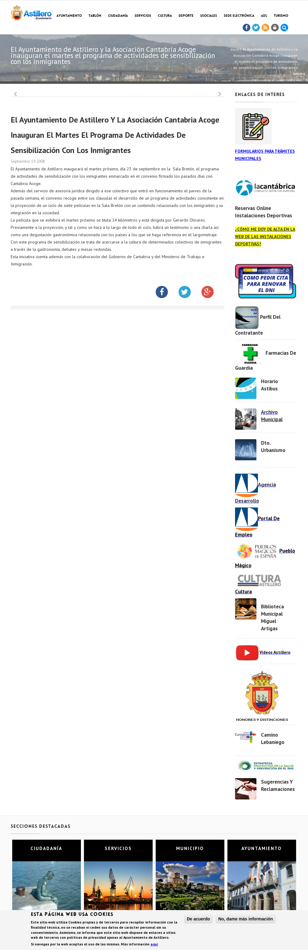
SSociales (208, 16)
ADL (264, 16)
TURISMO (281, 16)
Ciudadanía (118, 16)
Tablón (95, 16)
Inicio (234, 49)
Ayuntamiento (69, 16)
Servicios (143, 16)
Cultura (165, 16)
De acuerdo (198, 918)
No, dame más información (245, 918)
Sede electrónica (239, 16)
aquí (154, 944)
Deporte (186, 16)
